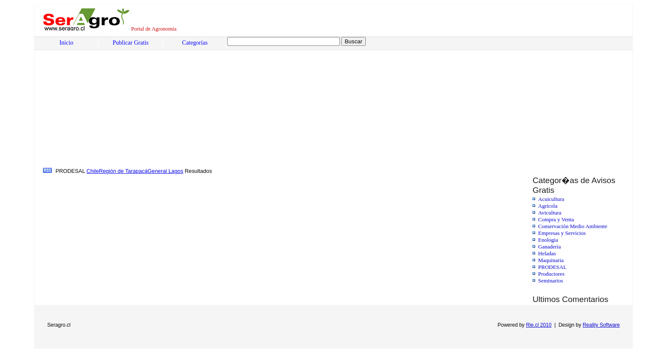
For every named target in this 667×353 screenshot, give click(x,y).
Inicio (67, 43)
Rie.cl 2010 (538, 325)
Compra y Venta (556, 219)
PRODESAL (552, 267)
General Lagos (165, 171)
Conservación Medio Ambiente (572, 226)
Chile (92, 171)
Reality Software (601, 325)
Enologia (548, 240)
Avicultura (550, 212)
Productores (551, 274)
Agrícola (547, 206)
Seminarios (550, 280)
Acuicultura (551, 199)
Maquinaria (551, 260)
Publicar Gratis (130, 43)
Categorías (195, 43)
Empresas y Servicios (562, 233)
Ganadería (549, 246)
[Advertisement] (300, 102)
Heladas (547, 253)
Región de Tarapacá (123, 171)
